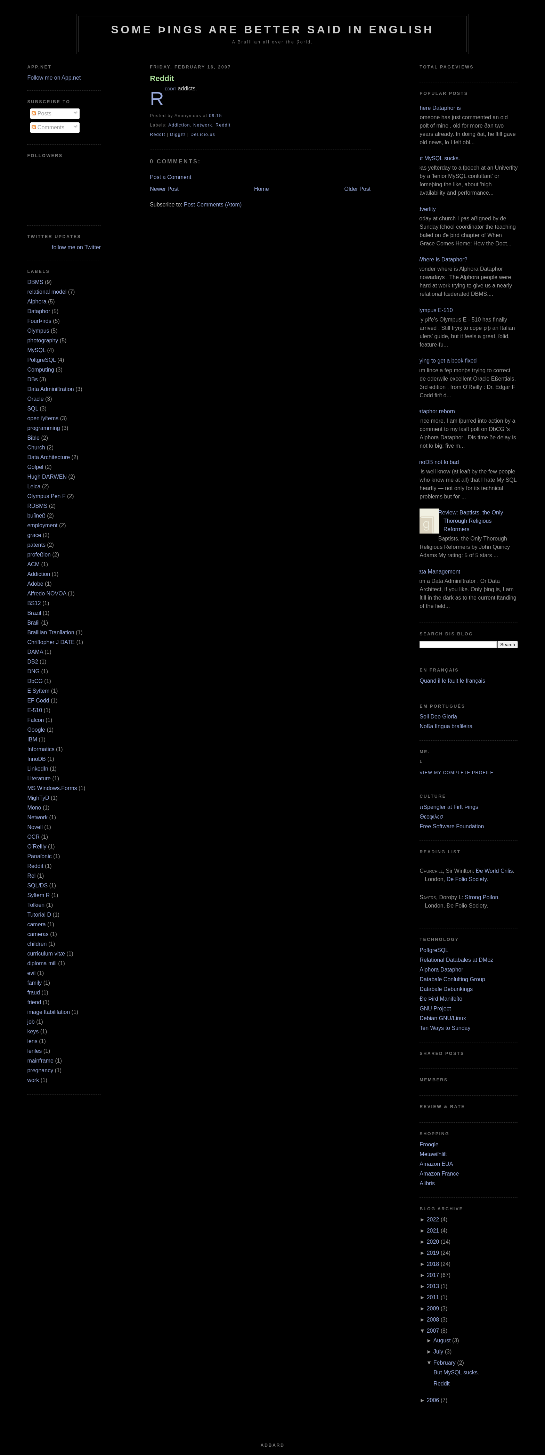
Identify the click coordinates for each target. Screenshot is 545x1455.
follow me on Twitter (76, 247)
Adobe (35, 584)
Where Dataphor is (437, 108)
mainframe (40, 1061)
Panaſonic (39, 856)
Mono (34, 808)
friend (34, 1002)
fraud (33, 992)
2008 (433, 1320)
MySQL (36, 350)
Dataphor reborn (434, 411)
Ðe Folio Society (467, 879)
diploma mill (41, 963)
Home (261, 189)
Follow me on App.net (54, 78)
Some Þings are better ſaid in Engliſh (272, 29)
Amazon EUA (436, 1164)
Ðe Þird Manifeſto (441, 999)
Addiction (38, 574)
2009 (433, 1308)
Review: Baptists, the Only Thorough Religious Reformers (470, 521)
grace (34, 535)
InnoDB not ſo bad (436, 462)
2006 (433, 1400)
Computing (40, 370)
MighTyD (38, 798)
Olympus (38, 331)
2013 (433, 1286)
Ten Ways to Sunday (445, 1028)
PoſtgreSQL (41, 360)
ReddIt (157, 134)
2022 (433, 1219)
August (442, 1340)
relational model (46, 292)
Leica (33, 486)
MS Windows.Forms (52, 788)
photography (42, 340)
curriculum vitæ (46, 954)
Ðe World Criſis (494, 871)
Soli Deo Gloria (438, 717)
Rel (31, 876)
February (444, 1363)
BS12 (34, 603)
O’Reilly (36, 847)
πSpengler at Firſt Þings (449, 807)
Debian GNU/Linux (443, 1018)
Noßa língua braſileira (446, 726)
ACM (33, 564)
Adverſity (425, 209)
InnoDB (36, 759)
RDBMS (37, 506)
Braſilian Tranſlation (50, 632)
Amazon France (439, 1174)
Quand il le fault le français (452, 681)
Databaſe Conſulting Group (452, 979)
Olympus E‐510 (433, 310)
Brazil (34, 613)
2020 (433, 1242)
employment (42, 525)
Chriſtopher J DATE (51, 642)
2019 (433, 1253)
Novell (34, 827)
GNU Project (435, 1008)
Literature (39, 778)
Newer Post (164, 189)
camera (36, 924)
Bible (33, 438)
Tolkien (35, 905)
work (33, 1080)
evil (31, 973)
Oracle (35, 399)
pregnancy (40, 1070)
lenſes (34, 1051)
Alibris (427, 1183)
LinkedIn (37, 769)
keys (33, 1031)
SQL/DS (37, 885)
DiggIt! (178, 134)
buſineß (36, 516)
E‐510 (34, 710)
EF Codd (38, 701)
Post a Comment (170, 177)
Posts (41, 113)
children (37, 944)
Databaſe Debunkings (446, 989)
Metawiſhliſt (433, 1154)
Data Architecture (48, 457)
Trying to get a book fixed (445, 361)
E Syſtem (38, 691)
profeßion (39, 555)
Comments (48, 127)
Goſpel (35, 467)
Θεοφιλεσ (431, 817)
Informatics (40, 749)
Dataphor (38, 311)
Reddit (35, 866)
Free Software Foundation (452, 826)
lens (32, 1041)
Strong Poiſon (481, 897)
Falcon (35, 720)
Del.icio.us (202, 134)
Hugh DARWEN (47, 477)
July (438, 1352)
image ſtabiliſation (48, 1012)
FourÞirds (39, 321)
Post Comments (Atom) (213, 205)
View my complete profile (457, 772)
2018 (433, 1264)
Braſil (33, 623)
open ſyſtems (42, 418)
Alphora (36, 301)
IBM (32, 739)
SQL (32, 409)
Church (36, 447)
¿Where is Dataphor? (440, 259)
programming (43, 428)
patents (36, 545)
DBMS (35, 282)
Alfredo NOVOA (46, 593)
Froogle (429, 1144)
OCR (33, 837)
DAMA (35, 652)
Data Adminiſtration (50, 389)
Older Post (357, 189)
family (34, 983)
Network (37, 817)
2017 (433, 1275)
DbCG (34, 681)
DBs (32, 379)
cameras (37, 934)
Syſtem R (38, 895)
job (30, 1022)
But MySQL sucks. (437, 158)
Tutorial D (39, 915)
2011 (433, 1297)
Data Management (437, 572)
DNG (33, 671)
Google (36, 730)
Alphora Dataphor (441, 970)
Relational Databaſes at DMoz (456, 960)
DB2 (32, 662)
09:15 (215, 115)
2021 (433, 1231)
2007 (433, 1331)
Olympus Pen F (46, 496)
